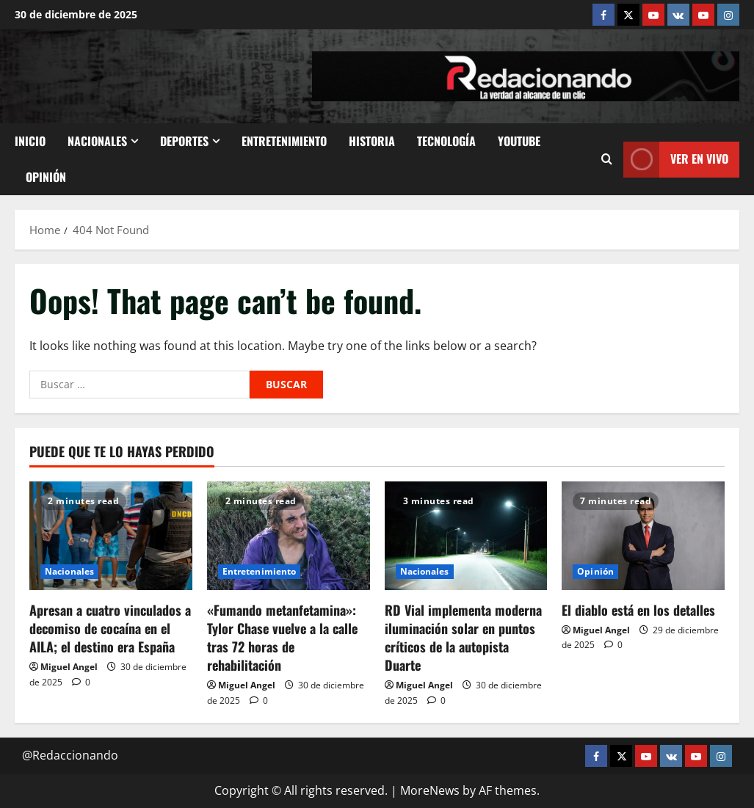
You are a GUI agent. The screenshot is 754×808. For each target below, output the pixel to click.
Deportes (184, 141)
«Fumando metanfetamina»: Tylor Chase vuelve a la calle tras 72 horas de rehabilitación (282, 637)
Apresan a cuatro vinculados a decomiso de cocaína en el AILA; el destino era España (110, 628)
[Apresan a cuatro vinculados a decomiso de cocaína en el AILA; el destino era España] (110, 535)
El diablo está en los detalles (638, 609)
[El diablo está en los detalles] (643, 535)
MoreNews (430, 790)
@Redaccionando (70, 755)
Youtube (519, 141)
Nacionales (97, 141)
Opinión (46, 177)
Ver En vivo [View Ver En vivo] (675, 160)
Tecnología (446, 141)
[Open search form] (606, 159)
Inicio (30, 141)
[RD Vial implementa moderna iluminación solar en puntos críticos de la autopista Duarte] (466, 535)
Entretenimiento (284, 141)
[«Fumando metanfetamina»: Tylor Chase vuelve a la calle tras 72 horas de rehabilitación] (288, 535)
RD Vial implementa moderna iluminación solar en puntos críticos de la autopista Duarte (463, 637)
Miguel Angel (69, 666)
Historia (372, 141)
